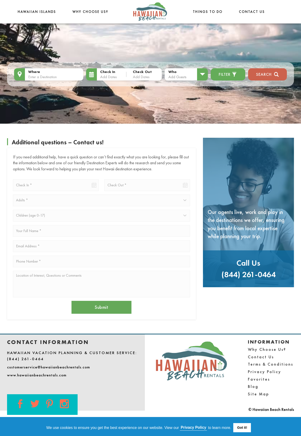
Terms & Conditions (270, 364)
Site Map (258, 394)
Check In (107, 71)
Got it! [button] (242, 427)
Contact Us (252, 11)
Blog (253, 386)
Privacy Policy (264, 371)
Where (34, 71)
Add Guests (177, 76)
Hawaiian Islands (37, 11)
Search (267, 74)
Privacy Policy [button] (193, 427)
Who (172, 71)
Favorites (259, 379)
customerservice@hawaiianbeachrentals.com (48, 367)
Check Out (142, 71)
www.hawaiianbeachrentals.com (37, 375)
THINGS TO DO (207, 11)
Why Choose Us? (90, 11)
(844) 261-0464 (249, 274)
